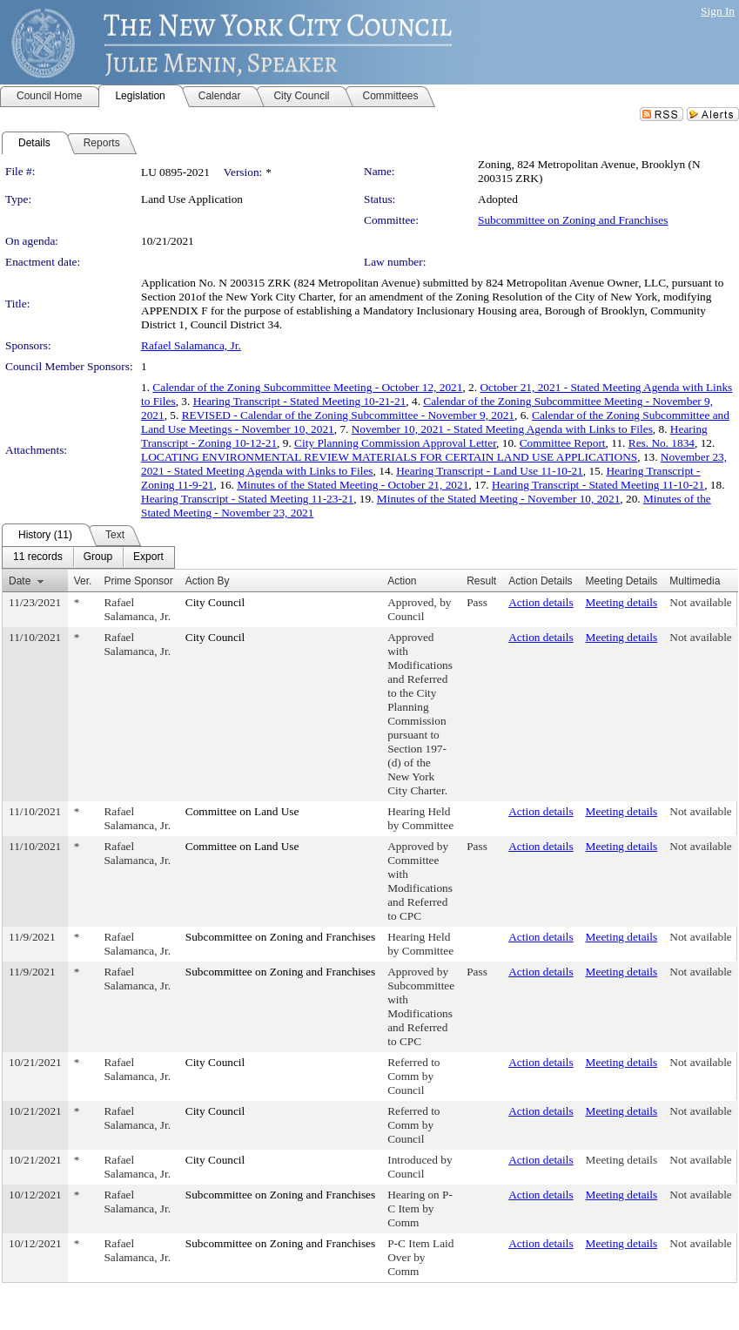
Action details (540, 602)
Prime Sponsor (138, 581)
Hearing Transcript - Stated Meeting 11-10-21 (598, 484)
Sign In (718, 10)
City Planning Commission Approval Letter (395, 442)
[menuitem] (38, 557)
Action (401, 581)
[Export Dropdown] (148, 557)
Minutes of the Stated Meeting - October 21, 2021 (352, 484)
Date (19, 581)
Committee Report (563, 442)
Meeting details (622, 602)
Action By (207, 581)
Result (481, 581)
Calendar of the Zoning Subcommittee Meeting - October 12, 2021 (307, 387)
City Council (215, 602)
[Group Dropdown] (98, 557)
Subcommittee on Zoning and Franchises (573, 219)
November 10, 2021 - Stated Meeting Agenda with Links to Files (502, 428)
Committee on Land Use (242, 811)
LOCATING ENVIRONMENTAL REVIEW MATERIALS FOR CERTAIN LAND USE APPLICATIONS (389, 456)
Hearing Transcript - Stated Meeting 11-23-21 (247, 498)
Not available (700, 602)
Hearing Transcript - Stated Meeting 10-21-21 (299, 401)
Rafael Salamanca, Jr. (191, 345)
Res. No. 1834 (661, 442)
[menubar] (88, 557)
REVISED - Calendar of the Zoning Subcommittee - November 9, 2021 (348, 415)
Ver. (83, 581)
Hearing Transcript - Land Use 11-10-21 (489, 470)
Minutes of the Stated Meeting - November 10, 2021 (498, 498)
